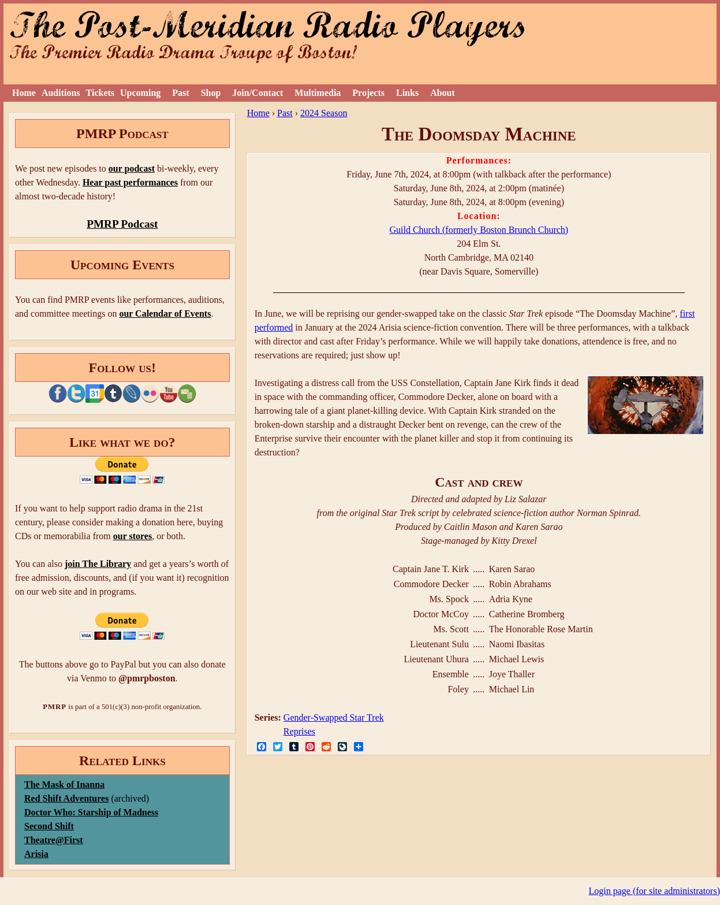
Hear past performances (130, 182)
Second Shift (49, 826)
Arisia (36, 854)
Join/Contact (257, 93)
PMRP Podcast (122, 224)
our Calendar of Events (165, 313)
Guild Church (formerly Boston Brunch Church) (478, 230)
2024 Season (323, 113)
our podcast (132, 168)
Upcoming (140, 93)
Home (24, 93)
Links (407, 93)
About (442, 93)
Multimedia (317, 93)
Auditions (61, 93)
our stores (132, 536)
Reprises (299, 731)
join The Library (98, 564)
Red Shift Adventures (66, 798)
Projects (368, 93)
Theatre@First (53, 840)
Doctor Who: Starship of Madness (91, 812)
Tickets (100, 93)
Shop (211, 93)
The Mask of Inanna (64, 784)
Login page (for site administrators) (655, 891)
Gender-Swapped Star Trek (333, 717)
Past (180, 93)
